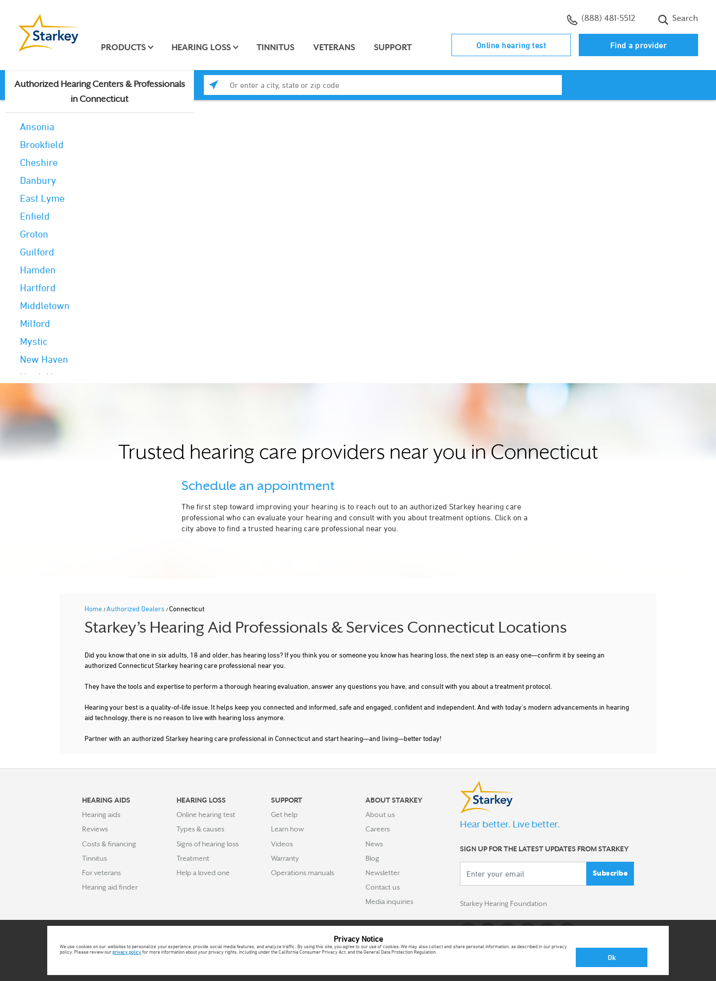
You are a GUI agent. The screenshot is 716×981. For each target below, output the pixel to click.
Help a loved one (203, 873)
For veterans (101, 873)
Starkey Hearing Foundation (503, 903)
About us (380, 814)
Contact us (382, 887)
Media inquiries (389, 901)
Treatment (193, 858)
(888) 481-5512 (601, 19)
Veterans (334, 47)
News (374, 844)
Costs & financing (109, 844)
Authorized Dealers (136, 608)
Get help (284, 814)
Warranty (285, 858)
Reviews (95, 829)
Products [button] (123, 47)
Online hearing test (511, 45)
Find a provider (638, 45)
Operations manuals (302, 873)
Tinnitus (275, 47)
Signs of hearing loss (208, 844)
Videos (282, 844)
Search (678, 19)
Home (94, 608)
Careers (377, 829)
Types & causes (200, 829)
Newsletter (382, 873)
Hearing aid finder (110, 887)
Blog (372, 858)
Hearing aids (101, 814)
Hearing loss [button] (201, 47)
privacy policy (126, 952)
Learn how (287, 829)
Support (393, 47)
